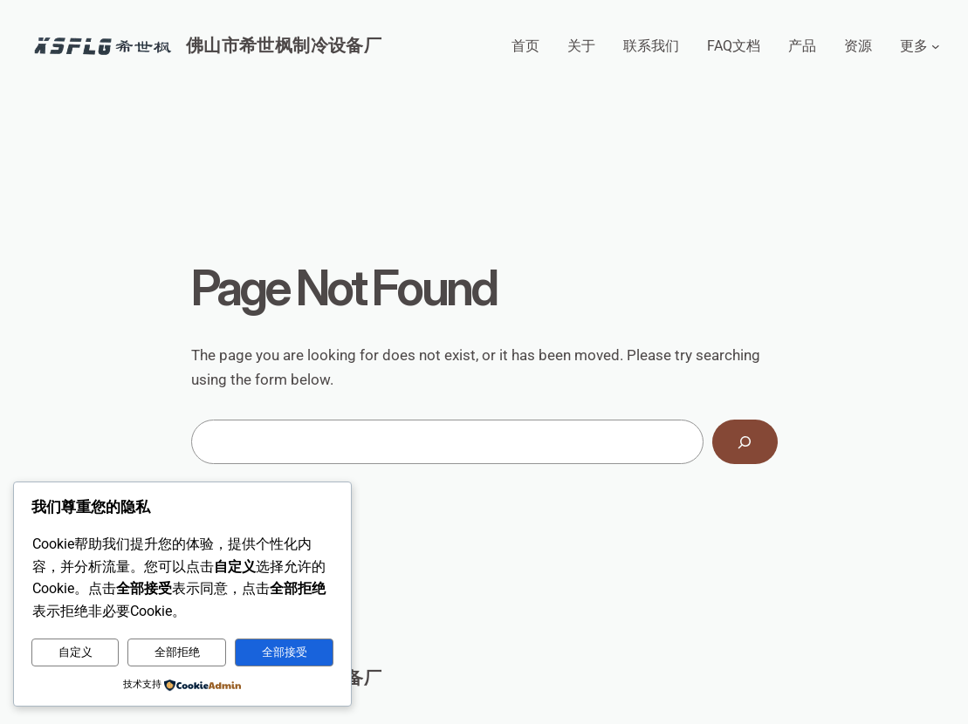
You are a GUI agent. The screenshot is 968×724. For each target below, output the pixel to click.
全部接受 (284, 652)
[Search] (744, 442)
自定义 (75, 652)
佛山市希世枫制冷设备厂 (283, 45)
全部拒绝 (177, 652)
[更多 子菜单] (935, 46)
